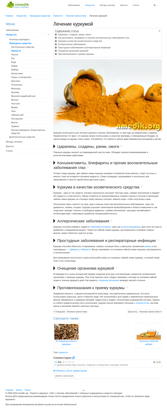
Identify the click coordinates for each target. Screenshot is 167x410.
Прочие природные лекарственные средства (28, 131)
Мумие (14, 107)
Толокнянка (16, 85)
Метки (19, 390)
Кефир (14, 66)
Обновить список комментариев (70, 371)
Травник (15, 126)
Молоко (15, 100)
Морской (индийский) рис (23, 96)
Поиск (28, 390)
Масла (14, 122)
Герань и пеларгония (21, 77)
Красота (123, 5)
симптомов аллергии (100, 227)
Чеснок (14, 54)
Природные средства (20, 43)
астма (124, 227)
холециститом (142, 303)
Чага (13, 111)
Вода (13, 62)
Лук (12, 58)
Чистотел (15, 104)
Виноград (15, 88)
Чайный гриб (17, 115)
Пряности (16, 51)
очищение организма (109, 280)
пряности (63, 352)
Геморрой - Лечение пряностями (71, 312)
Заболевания (74, 5)
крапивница (135, 227)
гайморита (74, 249)
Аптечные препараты (19, 39)
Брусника (15, 81)
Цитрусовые (17, 73)
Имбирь (15, 70)
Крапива (15, 92)
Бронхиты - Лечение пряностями (144, 312)
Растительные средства (22, 47)
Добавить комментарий (64, 376)
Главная (9, 390)
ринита (148, 246)
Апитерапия (17, 119)
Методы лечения (107, 5)
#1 (56, 362)
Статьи (136, 5)
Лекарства (89, 5)
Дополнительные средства (22, 137)
